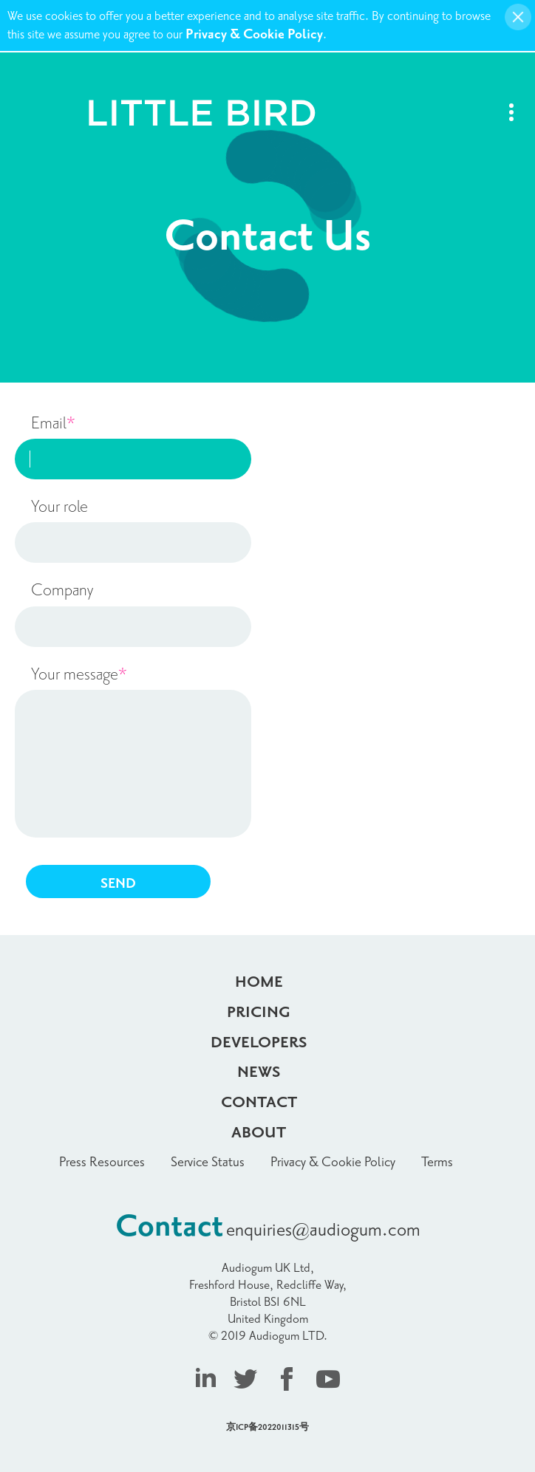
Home (259, 982)
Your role (59, 507)
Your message (79, 674)
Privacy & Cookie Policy (254, 34)
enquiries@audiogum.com (323, 1230)
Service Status (208, 1162)
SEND (118, 883)
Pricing (258, 1012)
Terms (437, 1162)
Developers (259, 1043)
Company (62, 590)
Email (53, 423)
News (259, 1072)
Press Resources (102, 1162)
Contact (259, 1102)
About (258, 1133)
